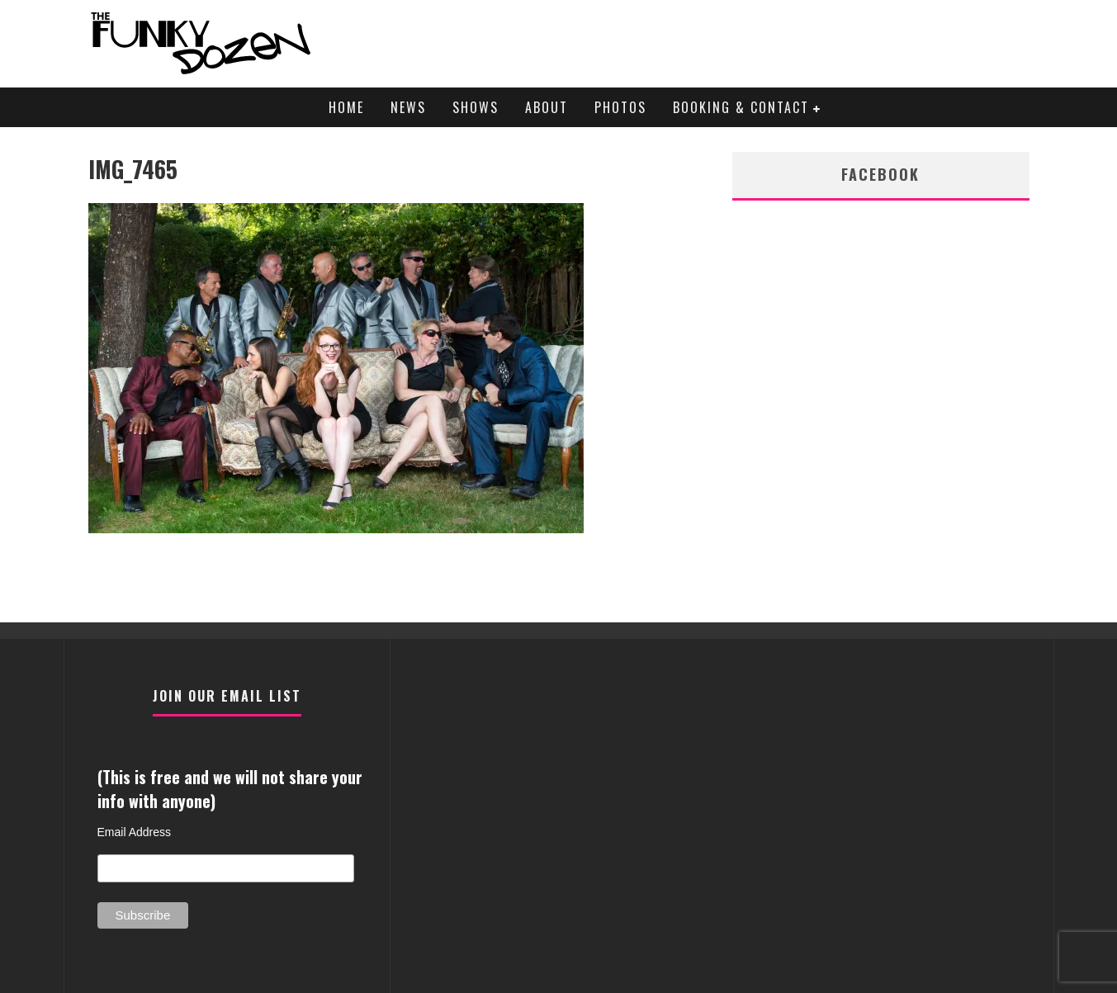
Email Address (134, 832)
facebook (880, 174)
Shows (475, 107)
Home (346, 107)
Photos (620, 107)
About (546, 107)
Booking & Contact (741, 107)
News (408, 107)
